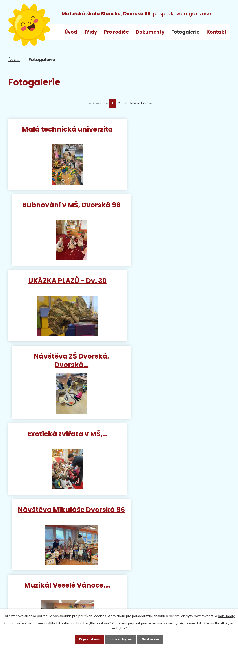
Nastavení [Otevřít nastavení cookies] (151, 639)
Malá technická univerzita (62, 129)
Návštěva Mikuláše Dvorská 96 (175, 287)
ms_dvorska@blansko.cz (47, 596)
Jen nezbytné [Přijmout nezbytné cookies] (121, 639)
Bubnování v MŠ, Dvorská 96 (175, 129)
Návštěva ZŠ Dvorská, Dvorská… (176, 209)
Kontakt (216, 32)
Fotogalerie (185, 32)
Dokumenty (150, 32)
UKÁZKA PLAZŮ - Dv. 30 (62, 205)
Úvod (70, 32)
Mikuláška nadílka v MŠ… (175, 438)
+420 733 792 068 (74, 587)
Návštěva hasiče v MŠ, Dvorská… (175, 364)
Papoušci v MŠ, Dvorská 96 (62, 438)
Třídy (90, 32)
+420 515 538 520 (62, 579)
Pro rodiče (116, 32)
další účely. (226, 616)
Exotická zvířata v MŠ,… (62, 282)
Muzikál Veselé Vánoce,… (62, 360)
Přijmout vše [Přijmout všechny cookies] (88, 639)
